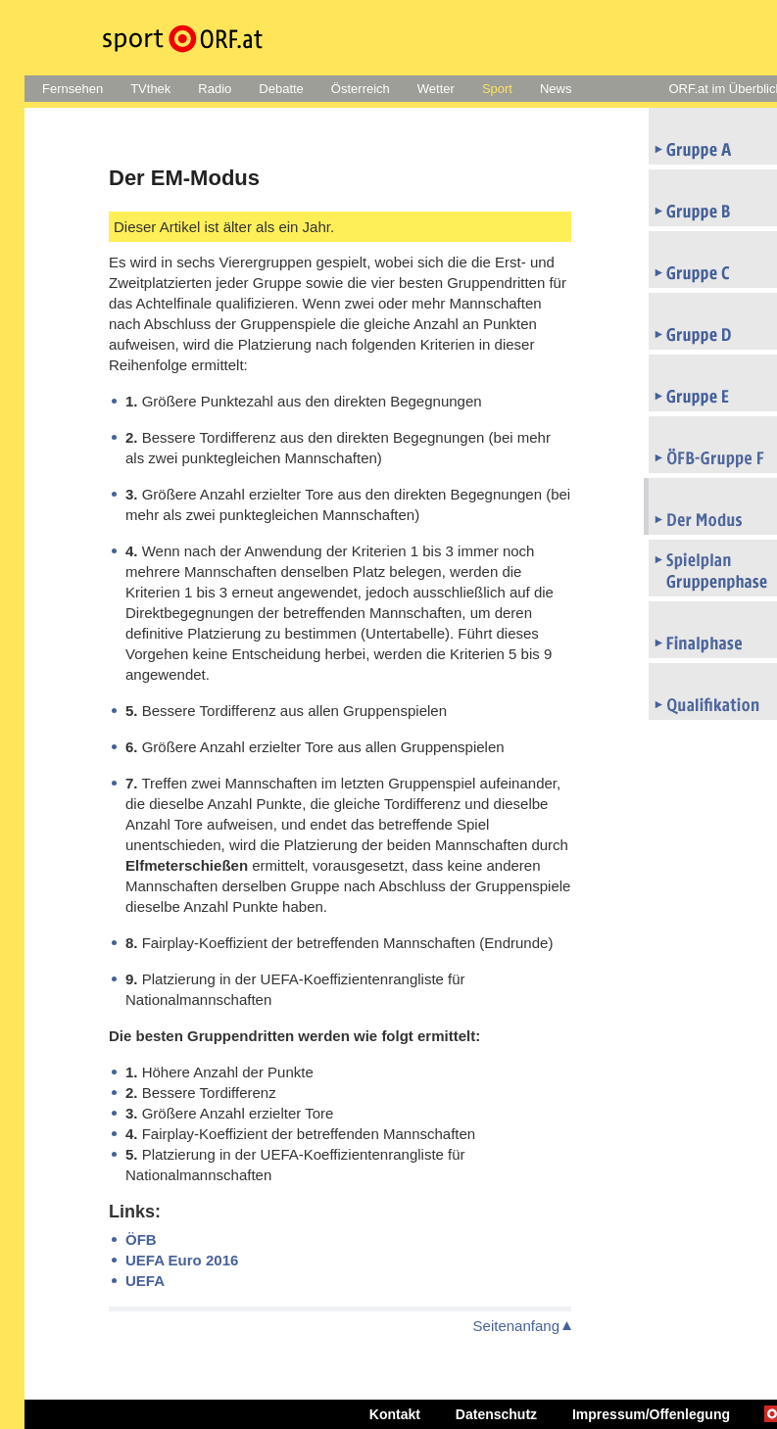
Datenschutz (496, 1414)
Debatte (281, 88)
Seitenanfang (516, 1325)
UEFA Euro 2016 (181, 1260)
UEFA (145, 1280)
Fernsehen (72, 88)
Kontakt (394, 1414)
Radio (214, 88)
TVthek (150, 88)
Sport (497, 88)
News (556, 88)
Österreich (360, 88)
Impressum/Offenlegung (651, 1414)
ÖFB (141, 1239)
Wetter (436, 88)
